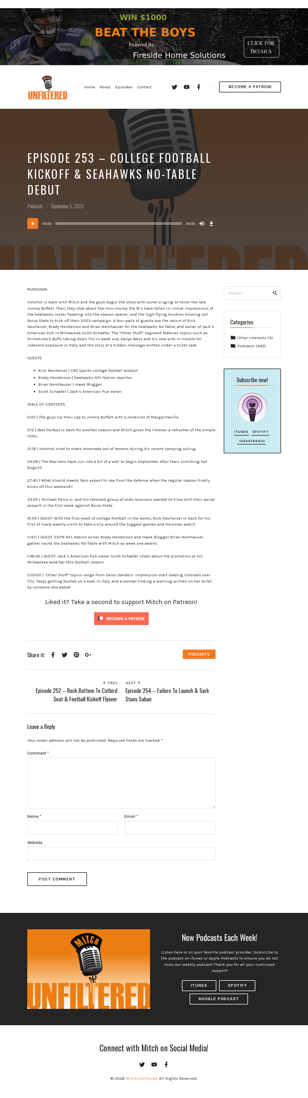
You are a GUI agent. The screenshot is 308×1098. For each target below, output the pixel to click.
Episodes (124, 87)
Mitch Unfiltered (141, 1078)
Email (131, 816)
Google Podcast (218, 998)
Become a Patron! (250, 86)
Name (34, 816)
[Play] (32, 223)
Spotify (260, 432)
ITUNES (199, 985)
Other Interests (252, 337)
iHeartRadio (251, 441)
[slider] (118, 223)
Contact (144, 87)
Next (133, 682)
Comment (38, 753)
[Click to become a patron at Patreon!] (121, 618)
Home (89, 87)
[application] (121, 223)
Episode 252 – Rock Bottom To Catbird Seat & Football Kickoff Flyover (76, 694)
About (105, 87)
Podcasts (35, 206)
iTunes (241, 432)
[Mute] (202, 223)
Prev (110, 682)
